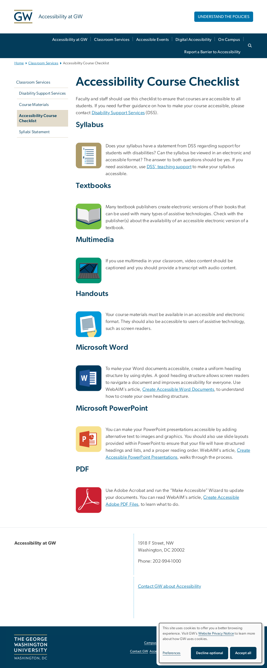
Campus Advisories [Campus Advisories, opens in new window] (158, 643)
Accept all (243, 653)
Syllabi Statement (34, 132)
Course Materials (34, 105)
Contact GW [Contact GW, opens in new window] (139, 651)
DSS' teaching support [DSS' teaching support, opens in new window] (169, 167)
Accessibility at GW (70, 40)
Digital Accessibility (193, 40)
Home (19, 63)
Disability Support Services (42, 93)
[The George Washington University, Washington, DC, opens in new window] (30, 647)
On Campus (229, 40)
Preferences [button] (172, 653)
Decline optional (209, 653)
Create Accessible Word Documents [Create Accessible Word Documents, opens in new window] (178, 389)
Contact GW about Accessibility (169, 586)
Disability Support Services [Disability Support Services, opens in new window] (118, 113)
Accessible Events (152, 40)
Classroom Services (112, 40)
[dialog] (210, 643)
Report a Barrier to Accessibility (212, 52)
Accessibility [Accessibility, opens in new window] (159, 651)
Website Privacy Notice (216, 633)
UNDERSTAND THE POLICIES (224, 17)
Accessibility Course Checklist (38, 118)
